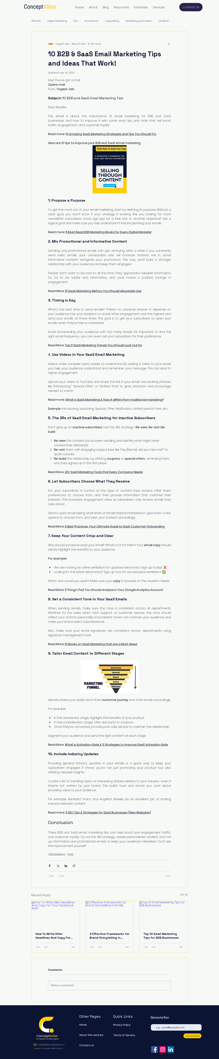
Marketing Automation (139, 21)
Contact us (86, 1045)
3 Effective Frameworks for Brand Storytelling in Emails (109, 936)
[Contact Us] (191, 7)
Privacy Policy (121, 1025)
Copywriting (112, 21)
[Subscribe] (192, 1035)
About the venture (91, 1035)
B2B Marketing (57, 854)
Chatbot (164, 21)
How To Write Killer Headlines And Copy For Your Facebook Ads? (53, 936)
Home (83, 1025)
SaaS (70, 854)
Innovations (92, 21)
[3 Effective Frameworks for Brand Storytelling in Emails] (110, 914)
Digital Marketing (57, 21)
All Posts (36, 21)
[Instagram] (162, 1049)
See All (184, 894)
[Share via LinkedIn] (65, 865)
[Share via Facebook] (49, 865)
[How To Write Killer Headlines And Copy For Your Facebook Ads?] (56, 914)
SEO (76, 21)
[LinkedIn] (170, 1049)
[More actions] (169, 44)
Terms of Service (124, 1035)
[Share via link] (74, 865)
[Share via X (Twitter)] (57, 865)
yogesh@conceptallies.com (51, 1044)
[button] (93, 7)
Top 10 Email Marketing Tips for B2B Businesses (161, 936)
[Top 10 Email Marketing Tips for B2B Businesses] (163, 914)
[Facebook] (154, 1049)
